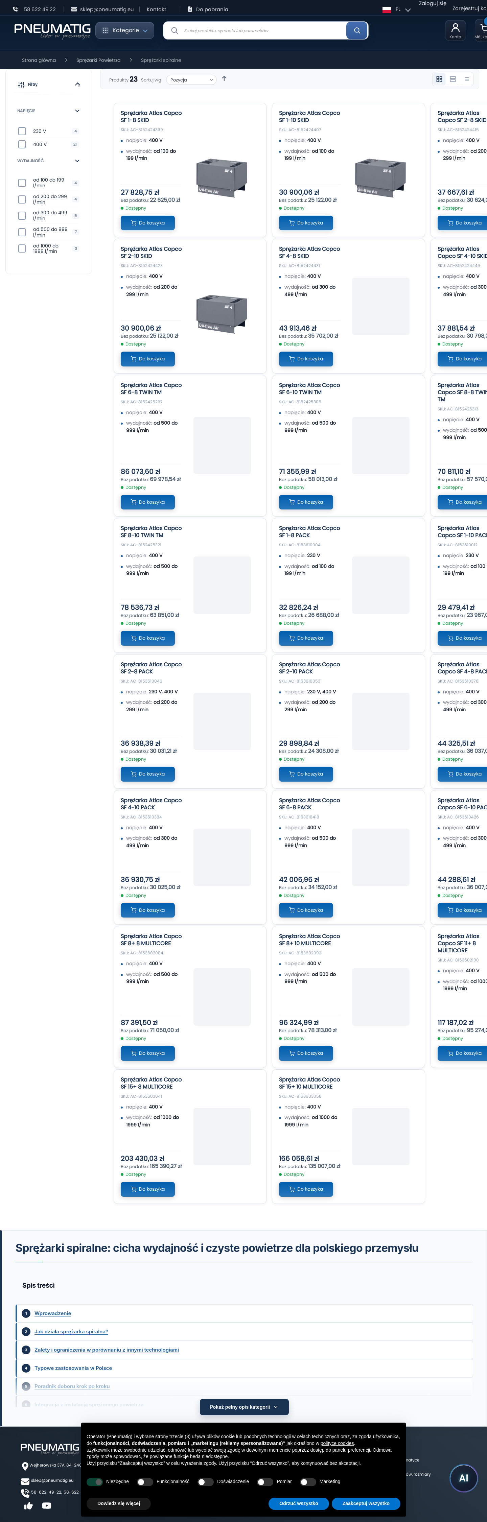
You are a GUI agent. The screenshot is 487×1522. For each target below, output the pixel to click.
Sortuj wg (151, 80)
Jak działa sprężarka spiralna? (71, 1331)
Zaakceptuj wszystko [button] (366, 1503)
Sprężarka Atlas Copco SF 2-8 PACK (151, 668)
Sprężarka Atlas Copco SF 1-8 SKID (151, 116)
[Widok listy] (466, 79)
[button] (49, 85)
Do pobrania (212, 9)
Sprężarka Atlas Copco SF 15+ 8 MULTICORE (151, 1083)
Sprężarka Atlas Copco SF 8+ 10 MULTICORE (309, 939)
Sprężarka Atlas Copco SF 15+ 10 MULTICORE (309, 1083)
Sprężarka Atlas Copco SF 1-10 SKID (309, 116)
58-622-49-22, (46, 1489)
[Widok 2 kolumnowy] (453, 79)
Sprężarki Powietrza (98, 60)
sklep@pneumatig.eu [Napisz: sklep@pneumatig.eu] (107, 9)
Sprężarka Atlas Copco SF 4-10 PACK (151, 803)
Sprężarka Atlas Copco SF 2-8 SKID (462, 116)
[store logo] (52, 30)
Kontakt (156, 9)
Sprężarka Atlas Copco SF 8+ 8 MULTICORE (151, 939)
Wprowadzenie (52, 1313)
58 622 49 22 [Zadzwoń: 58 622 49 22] (40, 9)
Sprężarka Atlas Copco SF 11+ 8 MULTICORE (458, 943)
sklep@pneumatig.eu (52, 1477)
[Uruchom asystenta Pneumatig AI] (463, 1478)
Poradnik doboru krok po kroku (72, 1386)
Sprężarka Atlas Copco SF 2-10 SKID (151, 252)
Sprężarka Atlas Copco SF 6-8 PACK (309, 803)
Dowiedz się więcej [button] (118, 1503)
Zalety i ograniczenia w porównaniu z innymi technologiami (106, 1350)
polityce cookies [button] (337, 1443)
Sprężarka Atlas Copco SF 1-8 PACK (309, 531)
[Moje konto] (455, 30)
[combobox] (266, 30)
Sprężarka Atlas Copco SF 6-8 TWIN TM (151, 388)
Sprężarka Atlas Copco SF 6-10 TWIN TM (309, 388)
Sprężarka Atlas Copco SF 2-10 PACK (309, 668)
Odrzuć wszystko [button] (298, 1503)
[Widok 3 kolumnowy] (439, 79)
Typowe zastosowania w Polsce (73, 1368)
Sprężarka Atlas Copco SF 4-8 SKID (309, 252)
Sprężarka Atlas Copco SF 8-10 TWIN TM (151, 531)
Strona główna (39, 60)
